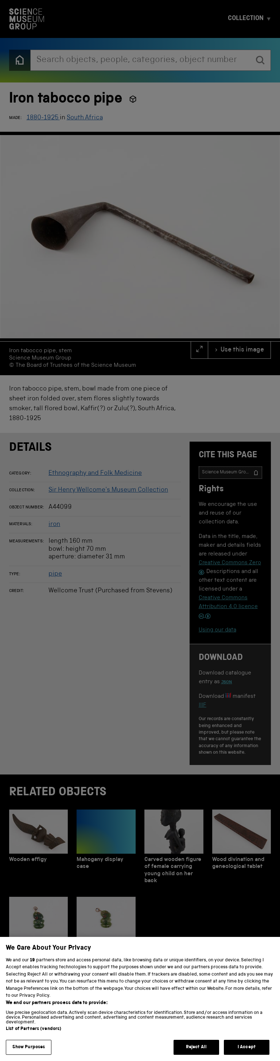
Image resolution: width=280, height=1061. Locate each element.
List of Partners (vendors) (33, 1039)
